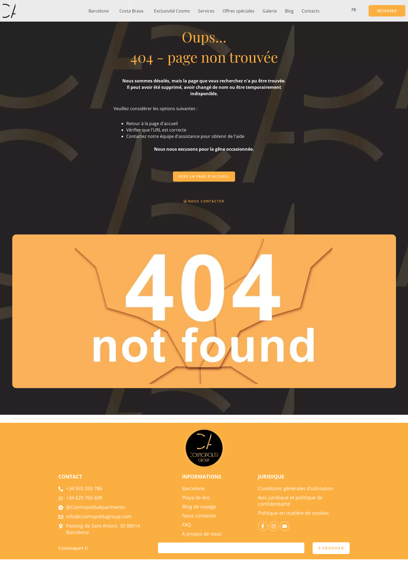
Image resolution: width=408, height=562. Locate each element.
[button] (99, 11)
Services (206, 11)
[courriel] (231, 550)
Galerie (269, 11)
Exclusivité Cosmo (172, 11)
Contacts (311, 11)
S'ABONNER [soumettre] (331, 550)
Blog (289, 11)
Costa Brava (131, 11)
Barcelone (98, 11)
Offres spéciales (239, 11)
